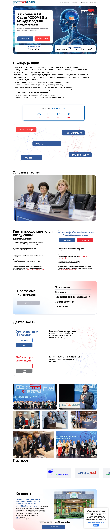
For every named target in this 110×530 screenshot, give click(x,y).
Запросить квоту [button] (42, 38)
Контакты (93, 2)
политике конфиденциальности (95, 520)
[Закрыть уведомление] (107, 509)
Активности (84, 2)
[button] (25, 38)
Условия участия (64, 2)
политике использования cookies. (96, 522)
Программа (75, 2)
